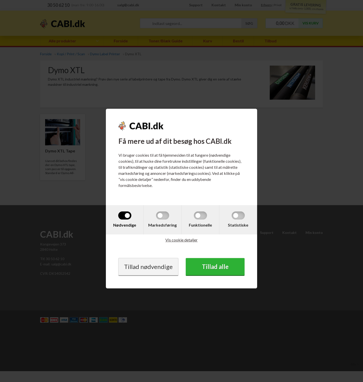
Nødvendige (124, 225)
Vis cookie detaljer (181, 239)
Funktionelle (200, 225)
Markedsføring (162, 225)
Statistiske (238, 225)
